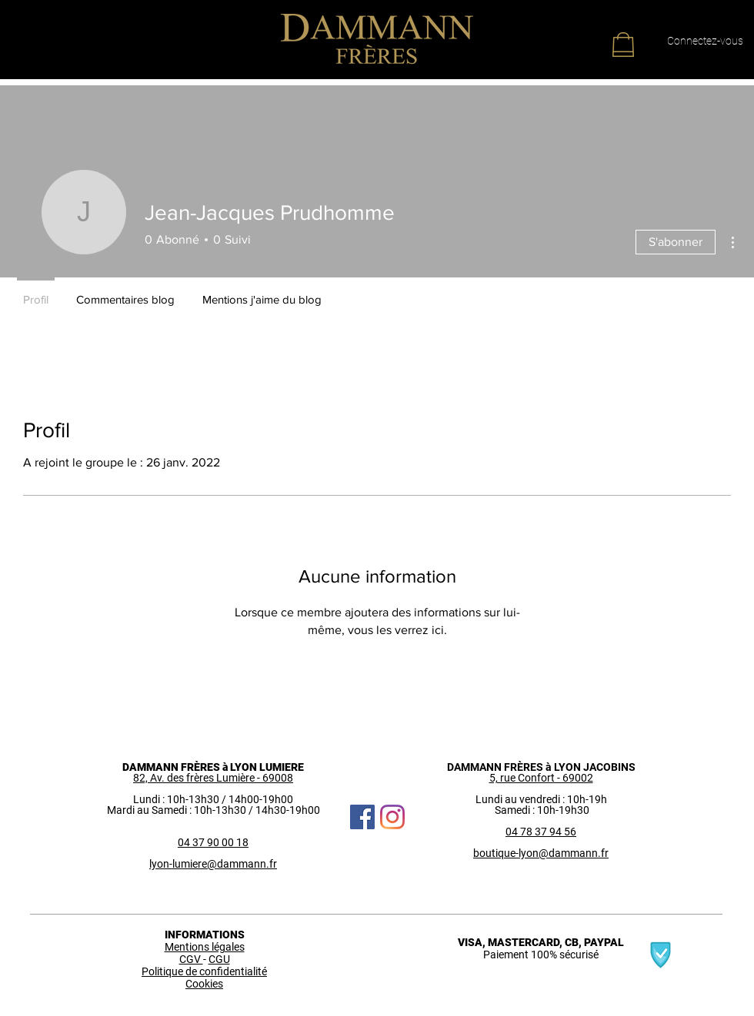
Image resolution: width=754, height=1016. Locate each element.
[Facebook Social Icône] (362, 817)
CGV (191, 959)
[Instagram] (392, 817)
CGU (219, 959)
